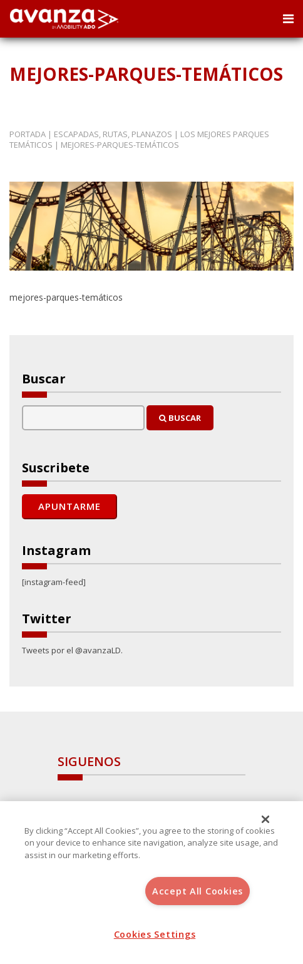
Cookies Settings (155, 934)
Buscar (180, 417)
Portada (27, 134)
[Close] (265, 819)
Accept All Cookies (197, 891)
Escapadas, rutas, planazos (113, 134)
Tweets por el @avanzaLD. (72, 650)
